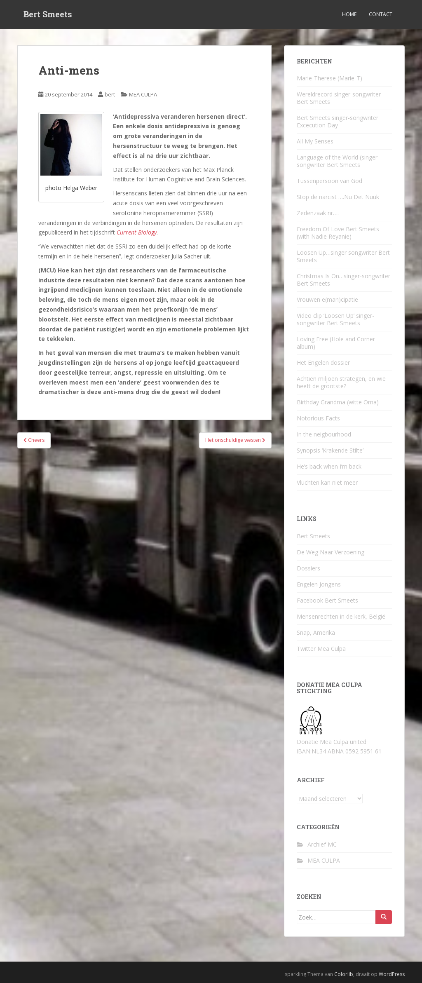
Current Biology (137, 232)
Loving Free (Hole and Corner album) (336, 342)
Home (349, 14)
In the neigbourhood (324, 434)
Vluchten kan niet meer (327, 482)
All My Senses (315, 141)
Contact (380, 14)
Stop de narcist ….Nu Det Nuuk (338, 197)
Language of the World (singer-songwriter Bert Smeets (338, 161)
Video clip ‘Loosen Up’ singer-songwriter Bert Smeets (335, 319)
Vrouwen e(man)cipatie (327, 299)
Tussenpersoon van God (329, 181)
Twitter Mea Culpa (321, 648)
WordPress (392, 974)
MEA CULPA (143, 94)
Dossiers (308, 568)
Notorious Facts (318, 418)
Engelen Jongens (319, 584)
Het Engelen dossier (323, 362)
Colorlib (343, 974)
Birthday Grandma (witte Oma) (338, 402)
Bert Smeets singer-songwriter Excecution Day (337, 121)
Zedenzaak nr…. (318, 213)
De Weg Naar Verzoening (330, 552)
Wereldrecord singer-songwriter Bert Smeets (339, 98)
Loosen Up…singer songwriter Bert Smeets (343, 256)
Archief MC (322, 844)
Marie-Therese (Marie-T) (329, 78)
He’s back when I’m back (329, 466)
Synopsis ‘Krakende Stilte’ (330, 450)
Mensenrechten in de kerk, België (341, 616)
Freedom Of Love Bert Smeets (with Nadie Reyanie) (338, 232)
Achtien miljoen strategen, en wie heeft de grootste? (341, 382)
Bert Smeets (47, 14)
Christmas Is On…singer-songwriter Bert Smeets (343, 279)
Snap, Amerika (316, 632)
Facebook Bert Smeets (327, 600)
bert (110, 94)
